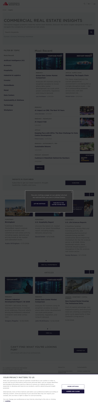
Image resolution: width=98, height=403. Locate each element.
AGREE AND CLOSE (73, 391)
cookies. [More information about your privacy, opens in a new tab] (8, 401)
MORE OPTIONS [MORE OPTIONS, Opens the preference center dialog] (73, 386)
